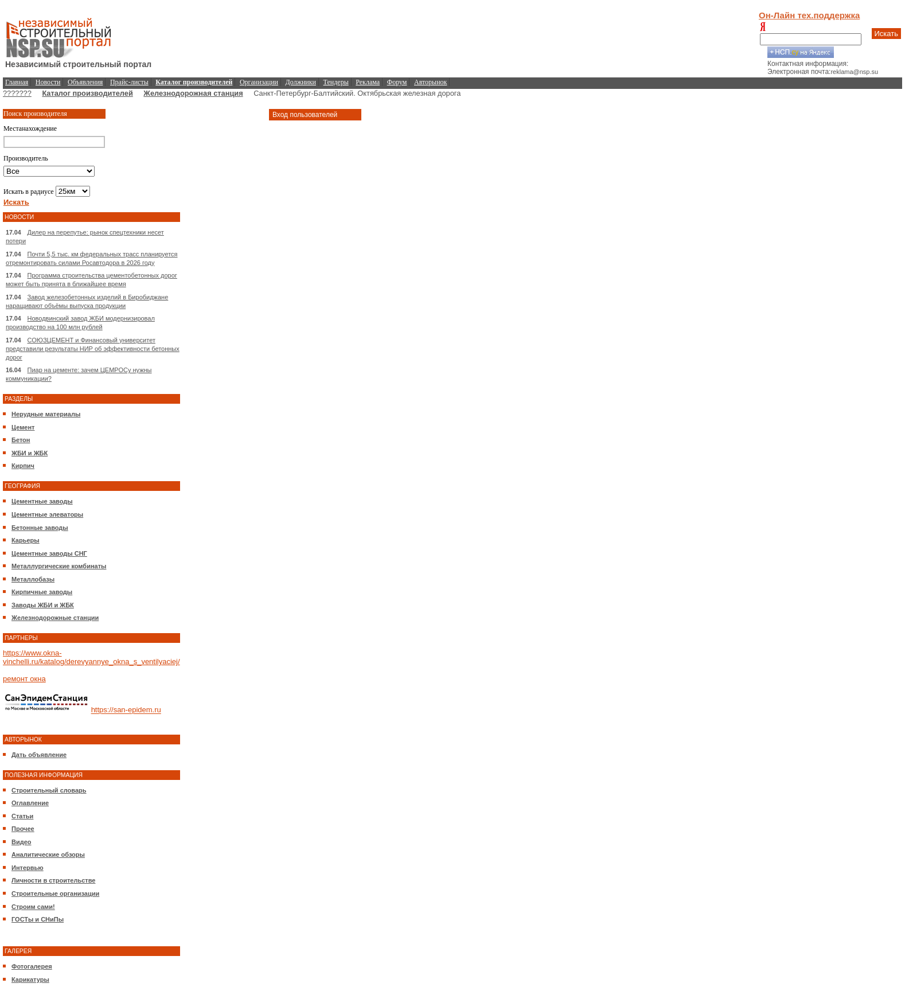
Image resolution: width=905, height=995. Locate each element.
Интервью (27, 867)
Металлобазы (32, 579)
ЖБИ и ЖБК (29, 453)
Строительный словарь (49, 790)
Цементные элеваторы (47, 514)
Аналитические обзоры (48, 854)
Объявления (85, 82)
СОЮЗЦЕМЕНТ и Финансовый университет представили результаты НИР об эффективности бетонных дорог (93, 349)
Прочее (22, 828)
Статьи (22, 816)
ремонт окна (24, 678)
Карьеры (25, 540)
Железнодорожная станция (193, 93)
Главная (16, 82)
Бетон (20, 439)
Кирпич (22, 465)
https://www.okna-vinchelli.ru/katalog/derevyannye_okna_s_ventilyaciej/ (91, 657)
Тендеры (336, 82)
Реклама (368, 82)
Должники (301, 82)
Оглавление (30, 802)
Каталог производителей (87, 93)
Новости (48, 82)
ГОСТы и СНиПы (37, 919)
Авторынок (430, 82)
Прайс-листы (129, 82)
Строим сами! (33, 906)
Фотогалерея (31, 966)
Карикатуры (30, 979)
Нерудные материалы (45, 414)
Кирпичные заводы (41, 591)
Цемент (22, 427)
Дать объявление (39, 754)
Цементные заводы (42, 501)
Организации (259, 82)
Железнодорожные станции (55, 617)
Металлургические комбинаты (58, 566)
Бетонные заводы (39, 527)
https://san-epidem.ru (126, 710)
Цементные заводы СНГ (49, 553)
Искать (887, 33)
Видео (21, 841)
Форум (397, 82)
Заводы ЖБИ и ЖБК (42, 605)
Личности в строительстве (53, 880)
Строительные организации (55, 893)
